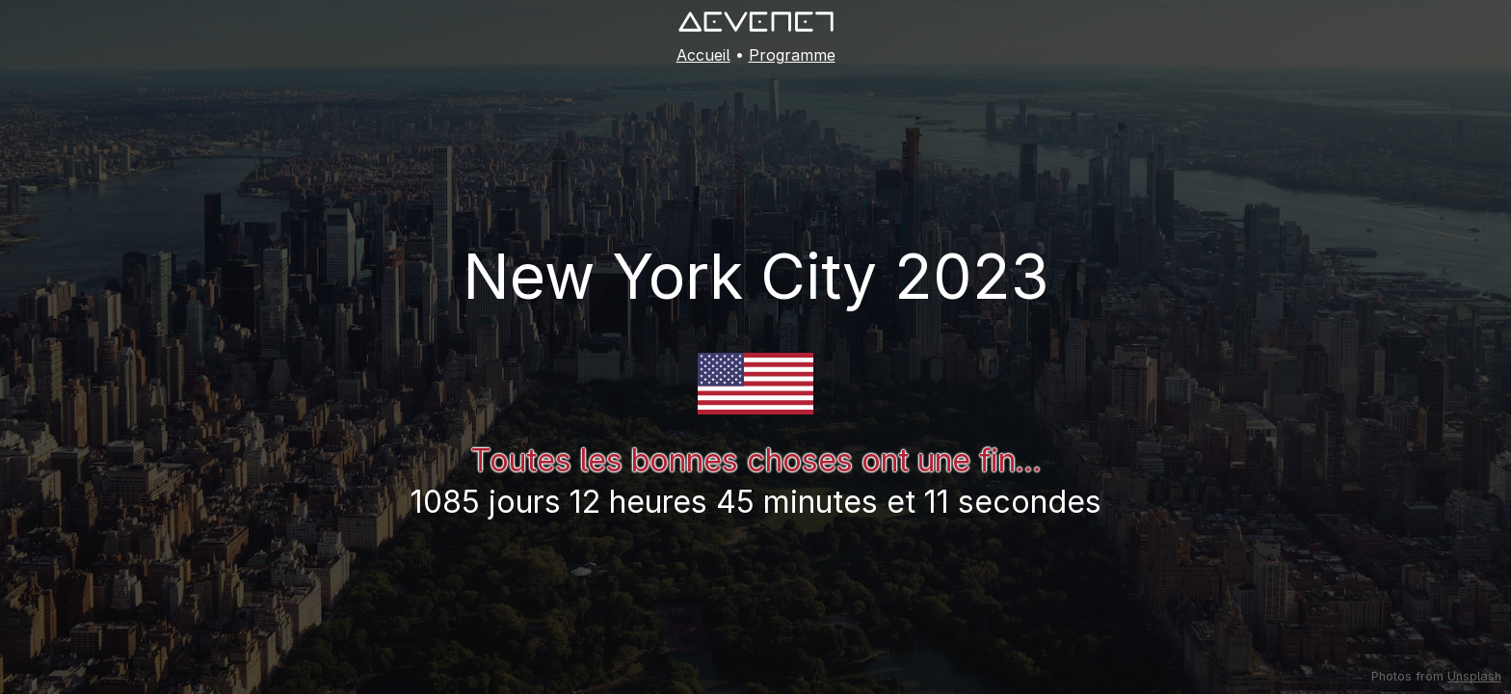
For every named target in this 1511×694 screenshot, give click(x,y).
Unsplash (1474, 676)
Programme (792, 55)
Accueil (703, 55)
